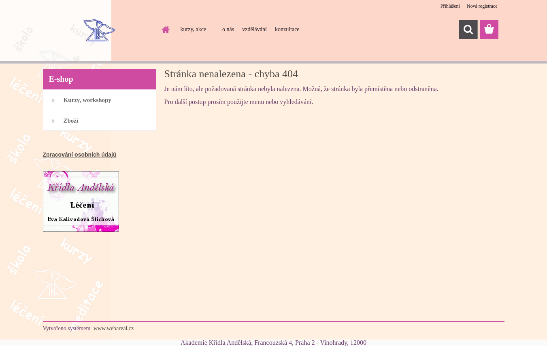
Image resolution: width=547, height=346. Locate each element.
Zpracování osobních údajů (80, 154)
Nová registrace (482, 6)
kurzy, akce (193, 29)
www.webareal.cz (114, 328)
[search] (468, 29)
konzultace (287, 29)
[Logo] (98, 30)
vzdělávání (254, 29)
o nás (228, 29)
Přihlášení (450, 6)
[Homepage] (165, 29)
